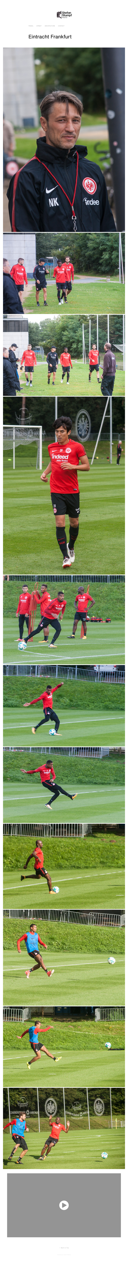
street (39, 26)
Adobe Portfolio (67, 1254)
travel (30, 26)
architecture (50, 26)
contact (61, 26)
